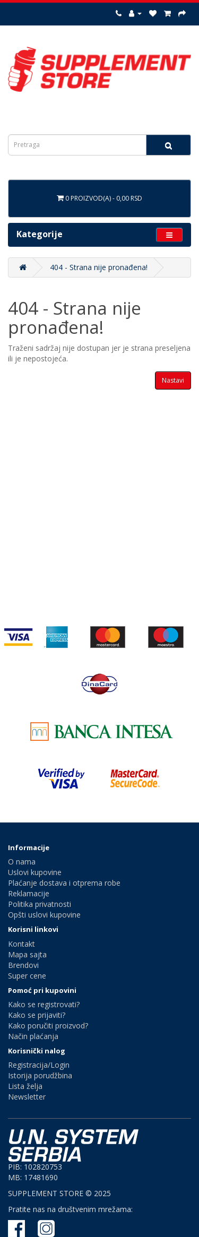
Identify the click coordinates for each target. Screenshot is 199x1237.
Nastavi (173, 380)
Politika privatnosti (39, 904)
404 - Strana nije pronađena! (99, 267)
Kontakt (21, 944)
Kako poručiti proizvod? (48, 1025)
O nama (22, 862)
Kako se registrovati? (44, 1004)
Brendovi (23, 965)
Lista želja (25, 1086)
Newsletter (27, 1097)
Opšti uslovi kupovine (44, 915)
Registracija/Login (39, 1065)
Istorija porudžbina (40, 1075)
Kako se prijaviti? (36, 1015)
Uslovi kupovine (35, 872)
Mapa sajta (27, 954)
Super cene (27, 976)
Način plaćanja (33, 1036)
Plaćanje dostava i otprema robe (64, 883)
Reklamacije (28, 893)
